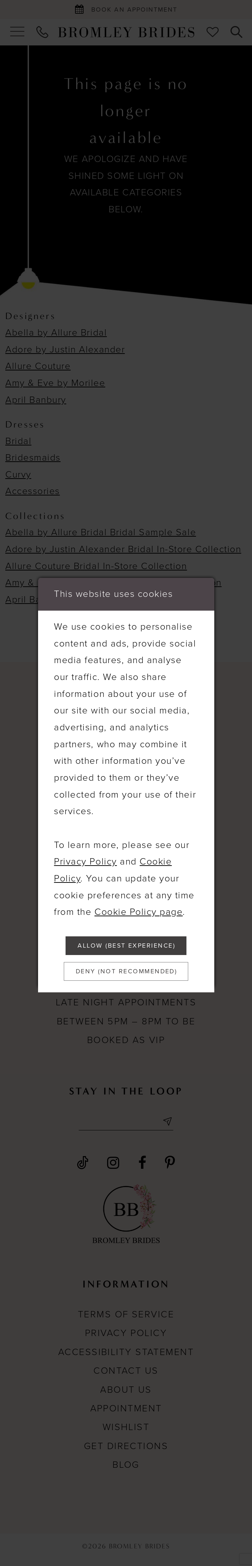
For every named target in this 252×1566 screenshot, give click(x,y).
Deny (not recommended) (128, 973)
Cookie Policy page (138, 907)
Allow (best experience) (126, 943)
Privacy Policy (85, 857)
